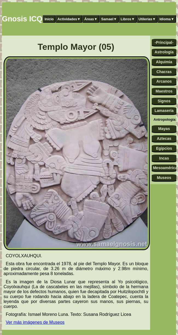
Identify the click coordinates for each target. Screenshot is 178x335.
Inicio (49, 19)
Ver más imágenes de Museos (35, 322)
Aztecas (164, 138)
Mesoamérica (164, 168)
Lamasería (164, 110)
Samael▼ (109, 19)
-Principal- (164, 42)
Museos (164, 177)
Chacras (164, 72)
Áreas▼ (90, 19)
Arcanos (164, 81)
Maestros (164, 91)
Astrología (164, 52)
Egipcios (164, 148)
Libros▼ (128, 19)
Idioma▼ (166, 19)
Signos (164, 101)
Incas (164, 158)
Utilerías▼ (147, 19)
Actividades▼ (69, 19)
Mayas (164, 128)
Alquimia (164, 62)
